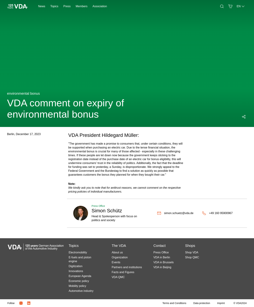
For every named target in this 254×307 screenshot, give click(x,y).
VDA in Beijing (162, 267)
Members (81, 6)
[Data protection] (201, 303)
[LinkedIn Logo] (28, 303)
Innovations (76, 271)
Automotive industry (81, 290)
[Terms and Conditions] (174, 303)
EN (241, 6)
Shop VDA (191, 252)
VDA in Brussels (163, 262)
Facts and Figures (123, 272)
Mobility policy (77, 285)
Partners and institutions (127, 267)
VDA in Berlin (161, 257)
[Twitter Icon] (21, 303)
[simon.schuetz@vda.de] (175, 213)
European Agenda (80, 276)
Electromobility (78, 252)
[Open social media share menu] (244, 117)
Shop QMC (192, 257)
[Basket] (230, 6)
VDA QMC (118, 277)
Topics (54, 6)
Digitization (75, 266)
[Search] (222, 6)
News (41, 6)
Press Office (161, 252)
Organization (120, 257)
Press (67, 6)
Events (116, 262)
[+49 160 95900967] (217, 213)
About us (117, 252)
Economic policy (79, 280)
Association (99, 6)
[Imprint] (221, 303)
